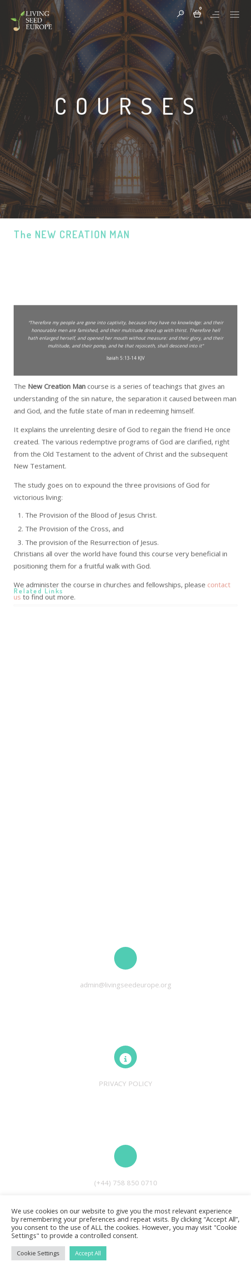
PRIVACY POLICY (125, 1083)
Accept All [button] (88, 1253)
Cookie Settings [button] (38, 1253)
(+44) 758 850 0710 (125, 1182)
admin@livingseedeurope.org (125, 984)
